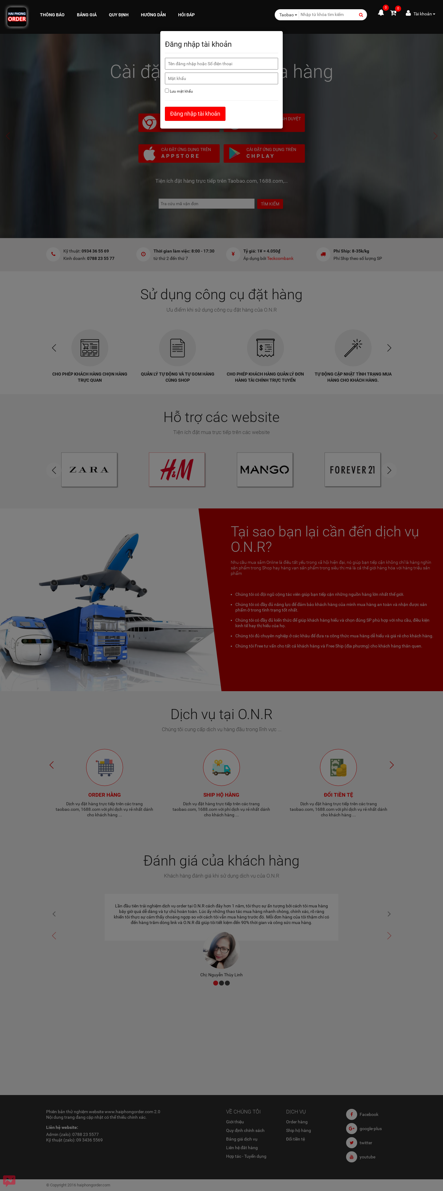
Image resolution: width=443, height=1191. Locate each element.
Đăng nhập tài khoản (195, 113)
